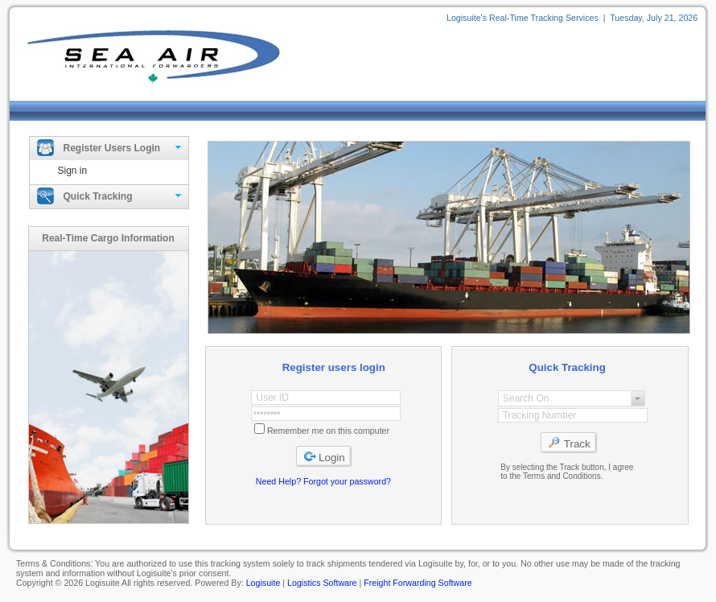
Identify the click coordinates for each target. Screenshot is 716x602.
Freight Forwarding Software (417, 583)
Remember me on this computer (328, 430)
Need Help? (278, 481)
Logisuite (263, 583)
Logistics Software (321, 583)
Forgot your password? (347, 481)
